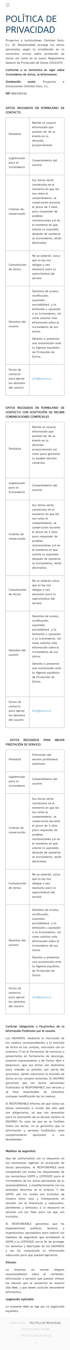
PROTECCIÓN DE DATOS (36, 1335)
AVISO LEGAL (17, 1322)
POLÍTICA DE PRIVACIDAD (45, 1322)
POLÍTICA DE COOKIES (36, 1329)
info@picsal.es (41, 378)
